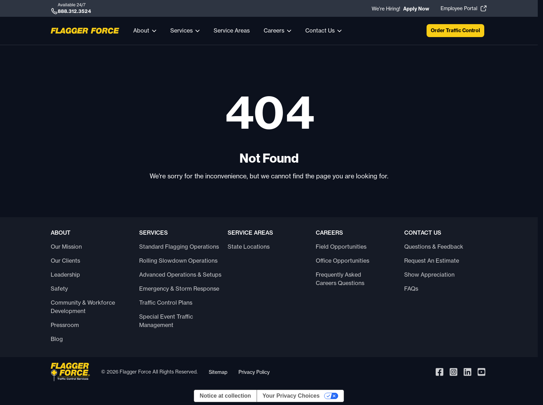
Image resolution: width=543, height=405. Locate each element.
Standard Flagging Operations (179, 246)
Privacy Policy (254, 372)
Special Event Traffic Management (166, 320)
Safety (59, 288)
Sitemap (218, 372)
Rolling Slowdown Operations (178, 260)
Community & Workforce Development (83, 306)
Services (181, 30)
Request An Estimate (431, 260)
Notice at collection (225, 396)
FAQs (411, 288)
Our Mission (66, 246)
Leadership (65, 274)
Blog (57, 338)
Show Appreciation (429, 274)
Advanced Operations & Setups (180, 274)
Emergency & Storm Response (179, 288)
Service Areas (232, 30)
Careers (274, 30)
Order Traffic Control (455, 30)
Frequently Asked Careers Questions (340, 278)
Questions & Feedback (433, 246)
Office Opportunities (342, 260)
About (141, 30)
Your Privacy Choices (291, 396)
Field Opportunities (341, 246)
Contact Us (320, 30)
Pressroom (65, 324)
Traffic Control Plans (165, 302)
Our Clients (65, 260)
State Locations (249, 246)
